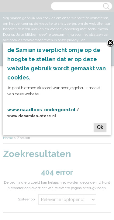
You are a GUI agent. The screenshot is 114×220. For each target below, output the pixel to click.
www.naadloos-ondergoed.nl (41, 109)
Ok (100, 127)
